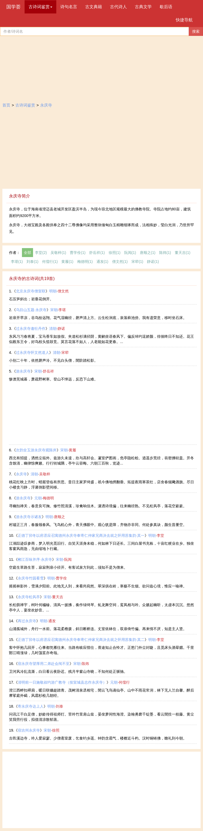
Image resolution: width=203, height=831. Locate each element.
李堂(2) (41, 252)
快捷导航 (184, 20)
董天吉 (57, 597)
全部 (27, 252)
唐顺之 (59, 517)
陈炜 (85, 663)
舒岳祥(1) (97, 252)
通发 (52, 621)
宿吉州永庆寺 (29, 730)
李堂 (160, 535)
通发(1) (102, 261)
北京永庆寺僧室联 (30, 291)
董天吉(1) (182, 252)
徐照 (55, 730)
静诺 (61, 328)
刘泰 (59, 706)
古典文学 (143, 6)
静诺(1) (153, 261)
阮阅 (68, 559)
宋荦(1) (137, 261)
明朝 (53, 291)
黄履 (72, 450)
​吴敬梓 (44, 474)
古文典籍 (93, 6)
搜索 (196, 31)
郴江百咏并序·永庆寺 (35, 559)
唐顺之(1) (147, 252)
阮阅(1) (130, 252)
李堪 (62, 310)
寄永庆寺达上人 (31, 706)
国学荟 (13, 6)
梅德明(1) (85, 261)
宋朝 (54, 310)
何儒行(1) (50, 261)
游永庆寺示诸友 (29, 517)
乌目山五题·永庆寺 (31, 310)
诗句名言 (68, 6)
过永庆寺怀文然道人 (32, 352)
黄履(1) (67, 261)
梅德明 (48, 498)
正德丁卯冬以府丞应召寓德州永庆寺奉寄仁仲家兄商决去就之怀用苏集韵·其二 (81, 639)
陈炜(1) (165, 252)
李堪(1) (17, 261)
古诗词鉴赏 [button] (40, 6)
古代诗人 (118, 6)
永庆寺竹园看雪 (31, 578)
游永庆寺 (23, 371)
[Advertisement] (101, 149)
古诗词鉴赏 (25, 105)
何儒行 (124, 682)
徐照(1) (115, 252)
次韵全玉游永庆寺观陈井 (36, 450)
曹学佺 (61, 578)
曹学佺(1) (77, 252)
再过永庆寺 (27, 621)
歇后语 (166, 6)
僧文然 (63, 291)
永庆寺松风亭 (29, 597)
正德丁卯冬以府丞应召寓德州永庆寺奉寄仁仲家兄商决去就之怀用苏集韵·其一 (81, 535)
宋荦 (65, 352)
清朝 (53, 328)
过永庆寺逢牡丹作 (30, 328)
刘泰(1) (32, 261)
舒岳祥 (48, 371)
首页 (6, 105)
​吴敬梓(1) (58, 252)
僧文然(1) (120, 261)
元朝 (38, 498)
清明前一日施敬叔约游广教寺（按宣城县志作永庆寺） (62, 682)
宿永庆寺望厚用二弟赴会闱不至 (44, 663)
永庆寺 (46, 105)
